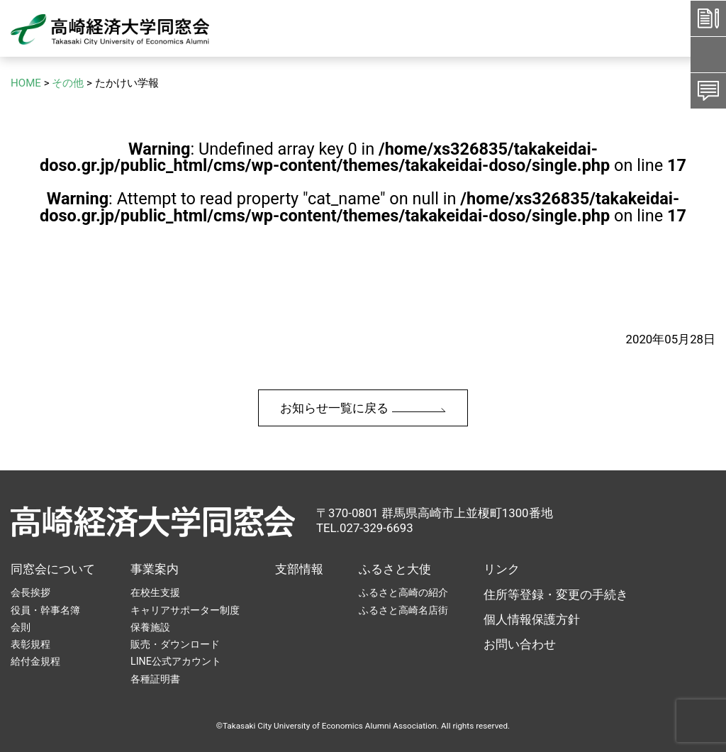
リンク (502, 569)
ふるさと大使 (395, 569)
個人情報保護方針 (532, 619)
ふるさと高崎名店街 (403, 610)
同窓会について (53, 569)
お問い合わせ (520, 644)
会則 (20, 627)
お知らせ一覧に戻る (362, 408)
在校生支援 (155, 592)
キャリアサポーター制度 (185, 610)
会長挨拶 (30, 592)
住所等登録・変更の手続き (556, 594)
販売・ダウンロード (175, 644)
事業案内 (154, 569)
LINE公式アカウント (175, 661)
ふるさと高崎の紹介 (403, 592)
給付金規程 (35, 661)
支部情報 (299, 569)
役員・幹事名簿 (45, 610)
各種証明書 (155, 679)
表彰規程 (30, 644)
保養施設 (150, 627)
